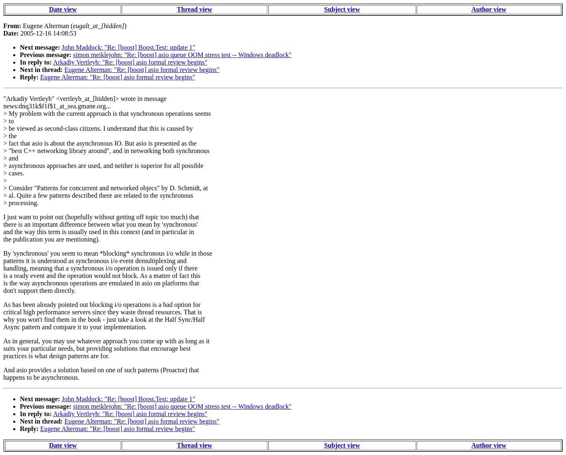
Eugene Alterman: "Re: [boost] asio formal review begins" (142, 69)
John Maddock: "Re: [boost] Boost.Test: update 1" (128, 47)
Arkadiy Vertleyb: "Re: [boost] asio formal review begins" (130, 62)
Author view (488, 9)
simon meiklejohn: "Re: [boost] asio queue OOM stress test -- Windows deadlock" (182, 54)
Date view (63, 9)
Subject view (342, 9)
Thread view (194, 9)
